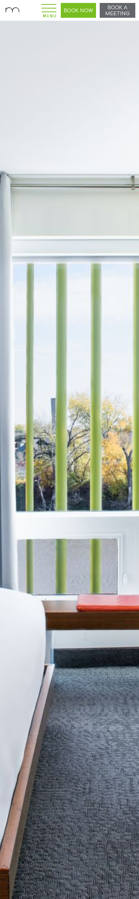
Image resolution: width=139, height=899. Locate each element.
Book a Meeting (117, 10)
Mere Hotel (13, 10)
